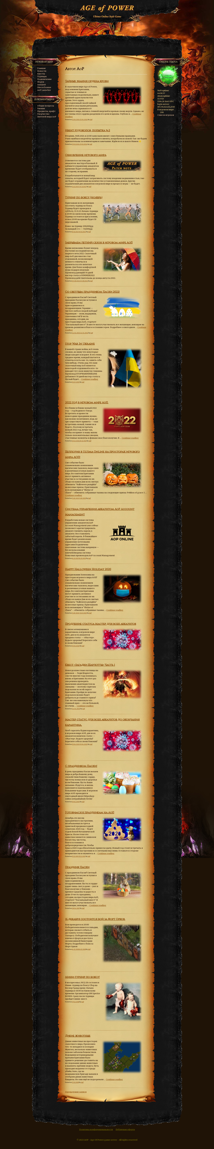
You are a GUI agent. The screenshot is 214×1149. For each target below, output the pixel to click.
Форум (40, 82)
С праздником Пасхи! (81, 766)
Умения (41, 108)
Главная (41, 68)
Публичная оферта (125, 1129)
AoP (91, 120)
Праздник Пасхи (77, 867)
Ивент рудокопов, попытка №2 (87, 130)
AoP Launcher (44, 90)
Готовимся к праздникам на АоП (89, 812)
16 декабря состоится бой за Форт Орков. (95, 919)
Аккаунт (41, 84)
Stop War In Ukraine (80, 343)
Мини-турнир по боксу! (82, 977)
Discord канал (44, 87)
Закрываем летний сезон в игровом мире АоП (99, 242)
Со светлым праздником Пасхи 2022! (92, 291)
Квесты (41, 74)
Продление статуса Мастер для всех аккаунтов (100, 624)
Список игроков (165, 115)
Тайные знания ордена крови (87, 81)
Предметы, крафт (46, 111)
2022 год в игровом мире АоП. (86, 402)
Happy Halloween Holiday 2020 (88, 569)
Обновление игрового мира (85, 155)
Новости (41, 71)
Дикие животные (77, 1035)
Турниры (42, 76)
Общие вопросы (45, 106)
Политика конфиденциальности (96, 1129)
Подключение (44, 79)
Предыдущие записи (76, 1092)
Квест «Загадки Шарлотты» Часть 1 (90, 665)
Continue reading (89, 379)
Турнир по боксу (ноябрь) (83, 197)
